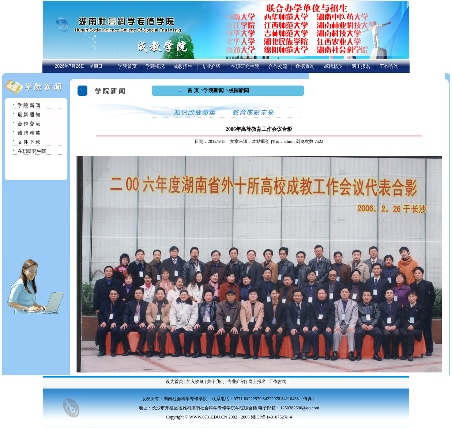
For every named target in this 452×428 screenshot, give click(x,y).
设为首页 (174, 381)
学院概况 (155, 66)
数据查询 (304, 66)
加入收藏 (195, 381)
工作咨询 (389, 66)
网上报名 (360, 66)
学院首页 (127, 66)
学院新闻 (213, 90)
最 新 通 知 (29, 114)
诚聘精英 (333, 66)
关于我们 (216, 381)
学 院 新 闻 (29, 105)
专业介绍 (211, 66)
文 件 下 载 (29, 142)
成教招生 (182, 66)
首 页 (193, 90)
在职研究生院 (245, 66)
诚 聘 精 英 (29, 133)
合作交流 (277, 66)
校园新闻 (239, 90)
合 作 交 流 (29, 123)
